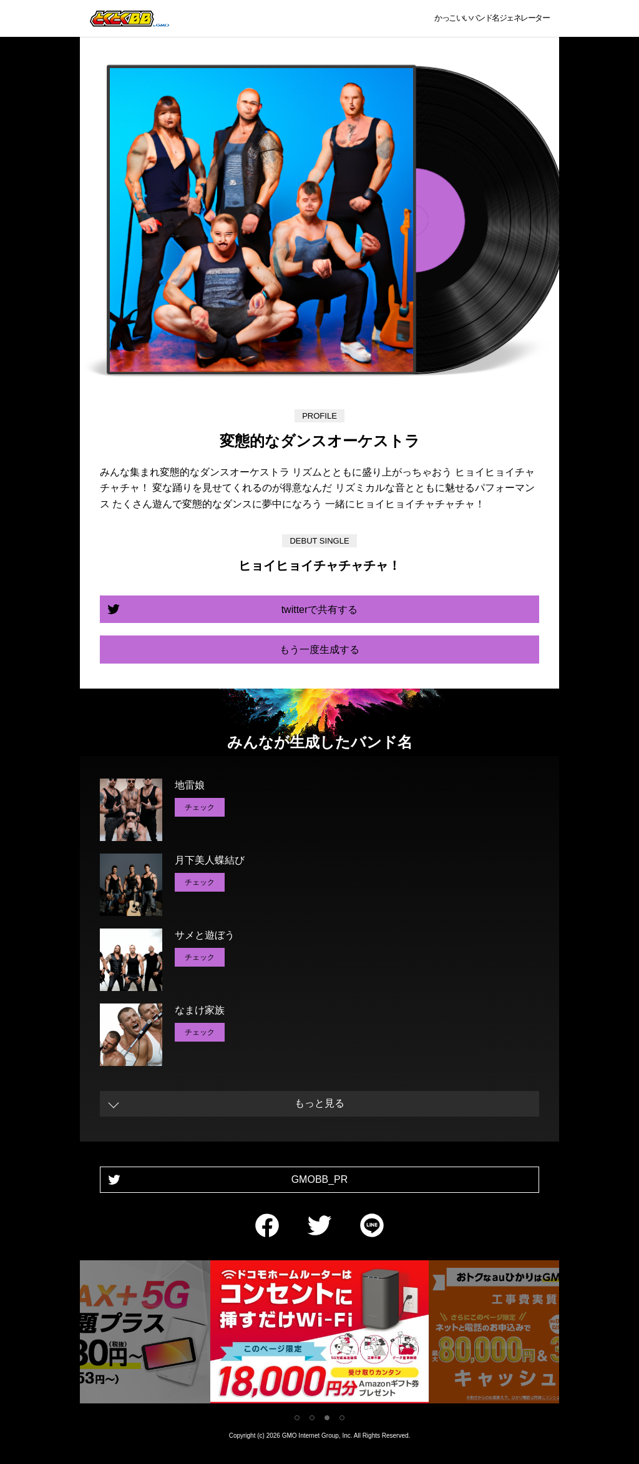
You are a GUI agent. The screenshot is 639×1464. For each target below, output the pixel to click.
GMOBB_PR (319, 1179)
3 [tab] (327, 1417)
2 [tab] (312, 1417)
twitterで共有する (319, 609)
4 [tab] (341, 1417)
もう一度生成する (319, 649)
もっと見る (319, 1103)
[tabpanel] (319, 1334)
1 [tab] (297, 1417)
